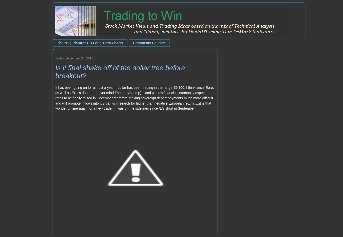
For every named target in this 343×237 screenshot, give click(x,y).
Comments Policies (149, 43)
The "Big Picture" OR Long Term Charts (90, 43)
